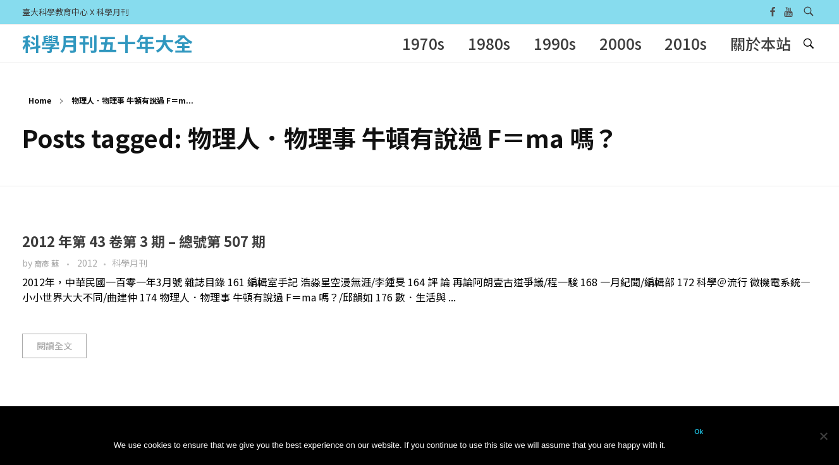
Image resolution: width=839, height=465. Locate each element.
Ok (698, 431)
